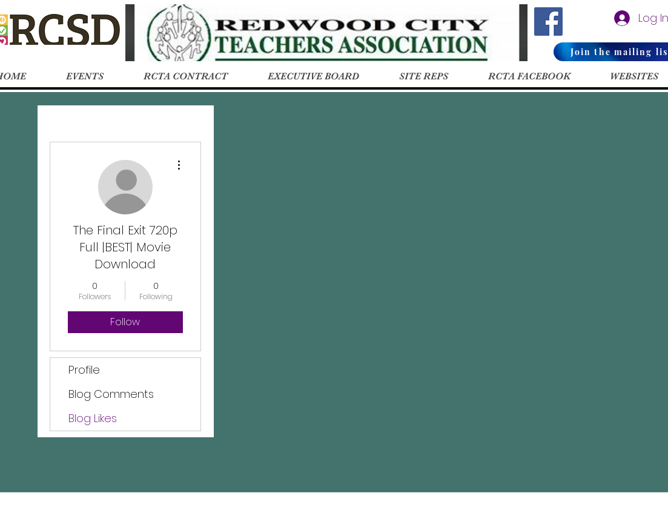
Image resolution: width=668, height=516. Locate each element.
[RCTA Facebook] (548, 21)
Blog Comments (111, 394)
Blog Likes (92, 418)
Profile (84, 369)
